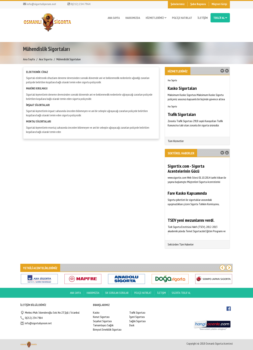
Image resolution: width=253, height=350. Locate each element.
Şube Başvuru (198, 4)
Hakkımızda (93, 293)
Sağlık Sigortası (137, 321)
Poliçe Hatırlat (142, 293)
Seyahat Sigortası (102, 321)
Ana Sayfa (29, 59)
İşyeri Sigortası (137, 317)
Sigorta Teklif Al (181, 293)
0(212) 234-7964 (78, 4)
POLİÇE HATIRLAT (182, 18)
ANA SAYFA (114, 18)
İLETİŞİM (203, 18)
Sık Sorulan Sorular (117, 293)
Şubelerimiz (178, 4)
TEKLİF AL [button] (220, 18)
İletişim (161, 293)
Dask (131, 325)
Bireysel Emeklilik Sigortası (107, 329)
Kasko (96, 312)
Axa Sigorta (45, 59)
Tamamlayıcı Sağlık (103, 325)
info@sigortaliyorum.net (39, 4)
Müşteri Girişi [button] (219, 4)
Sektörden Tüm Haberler (181, 244)
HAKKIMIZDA (132, 18)
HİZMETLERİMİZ (156, 18)
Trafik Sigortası (137, 312)
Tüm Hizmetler (176, 141)
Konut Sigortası (101, 317)
